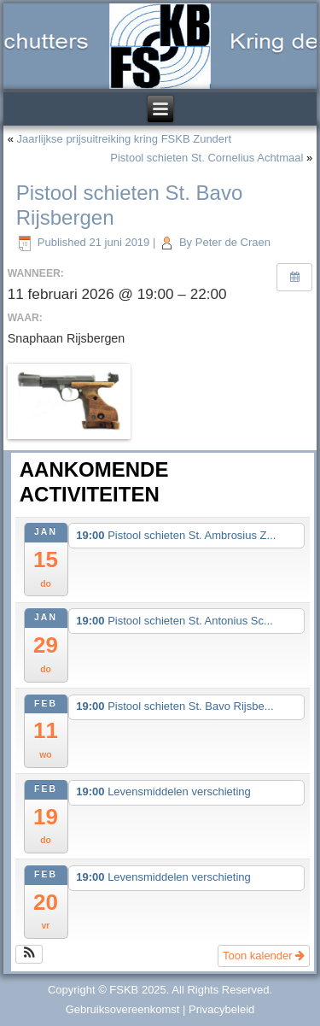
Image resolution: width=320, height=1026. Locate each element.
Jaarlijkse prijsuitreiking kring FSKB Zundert (124, 138)
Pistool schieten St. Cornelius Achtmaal (206, 157)
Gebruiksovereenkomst (123, 1009)
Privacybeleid (221, 1009)
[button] (29, 954)
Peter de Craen (233, 242)
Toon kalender (264, 955)
